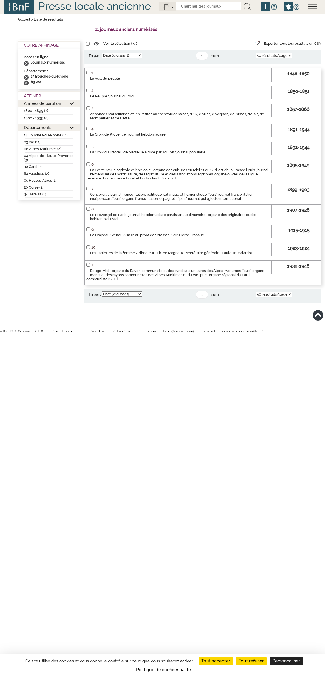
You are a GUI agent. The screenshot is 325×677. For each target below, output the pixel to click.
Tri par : (95, 56)
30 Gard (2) (33, 167)
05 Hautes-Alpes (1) (40, 180)
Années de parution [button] (42, 103)
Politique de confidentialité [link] (163, 669)
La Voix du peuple (105, 78)
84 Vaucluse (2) (36, 174)
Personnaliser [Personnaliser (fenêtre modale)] (286, 661)
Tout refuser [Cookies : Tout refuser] (251, 661)
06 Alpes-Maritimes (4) (42, 149)
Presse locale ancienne (94, 6)
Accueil (24, 19)
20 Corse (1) (33, 187)
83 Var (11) (32, 142)
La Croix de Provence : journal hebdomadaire (128, 134)
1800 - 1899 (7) (36, 111)
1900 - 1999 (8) (36, 118)
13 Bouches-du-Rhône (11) (46, 135)
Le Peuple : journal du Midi (112, 96)
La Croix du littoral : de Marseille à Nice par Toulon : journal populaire (147, 152)
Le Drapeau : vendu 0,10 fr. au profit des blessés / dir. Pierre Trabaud (147, 235)
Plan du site (62, 331)
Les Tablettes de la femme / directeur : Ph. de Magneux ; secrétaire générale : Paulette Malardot (171, 253)
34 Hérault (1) (35, 194)
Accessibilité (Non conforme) (171, 331)
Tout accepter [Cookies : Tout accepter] (215, 661)
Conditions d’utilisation (110, 331)
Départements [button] (37, 127)
